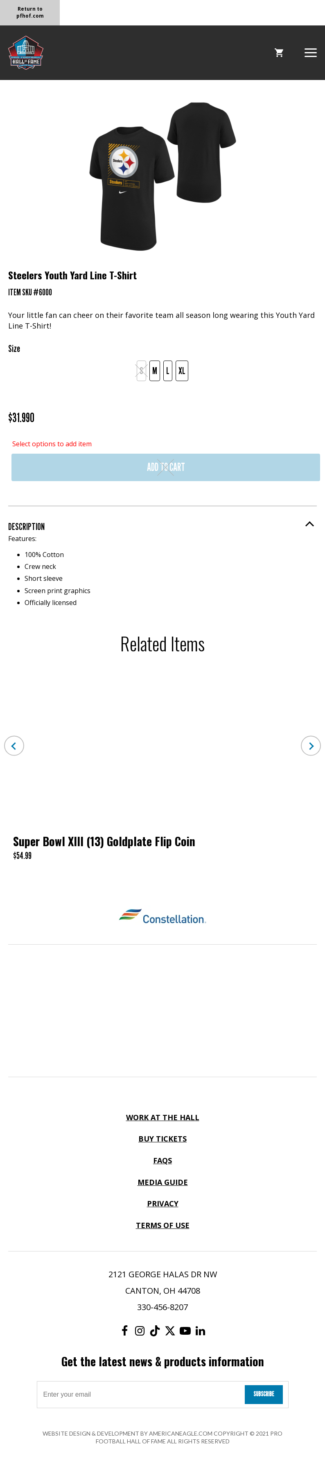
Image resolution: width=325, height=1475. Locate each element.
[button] (311, 52)
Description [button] (26, 526)
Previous (14, 746)
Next (311, 746)
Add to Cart (166, 467)
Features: (162, 570)
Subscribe (263, 1394)
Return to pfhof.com (30, 12)
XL (181, 371)
